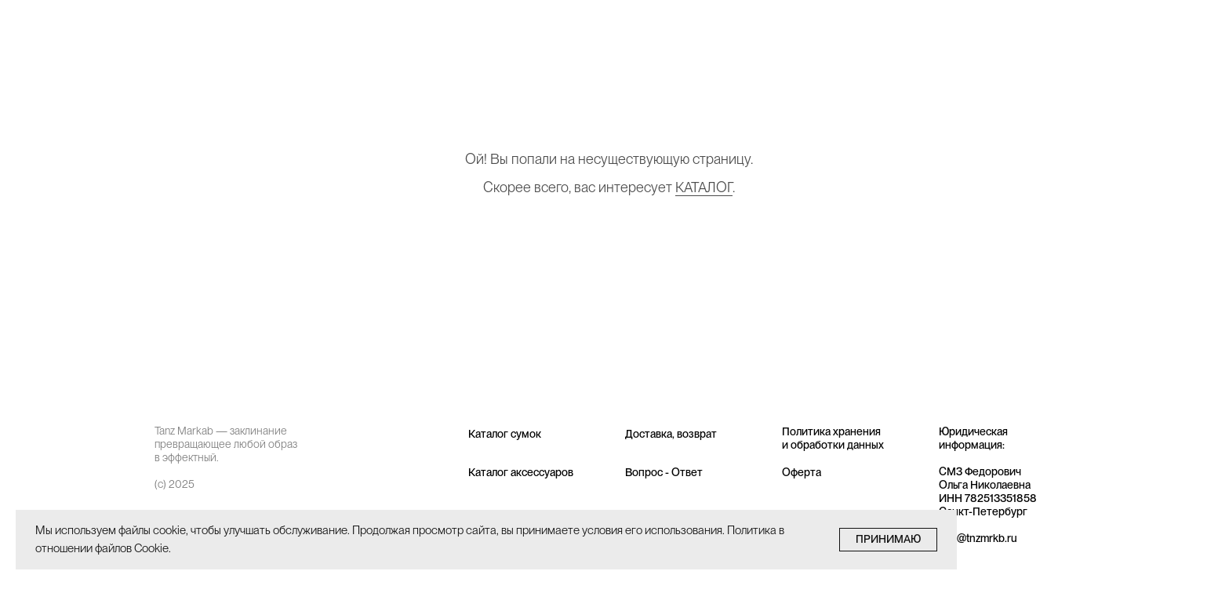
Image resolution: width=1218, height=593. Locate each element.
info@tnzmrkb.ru (978, 538)
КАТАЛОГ (704, 187)
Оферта (801, 472)
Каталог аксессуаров (520, 472)
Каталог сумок (504, 433)
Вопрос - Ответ (664, 472)
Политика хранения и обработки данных (833, 438)
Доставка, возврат (671, 433)
